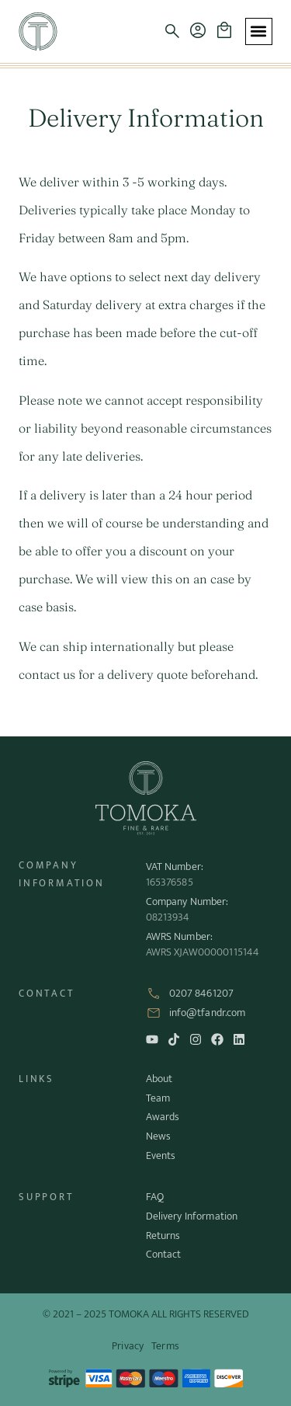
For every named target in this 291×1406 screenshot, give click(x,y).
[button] (173, 31)
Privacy (128, 1346)
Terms (165, 1346)
